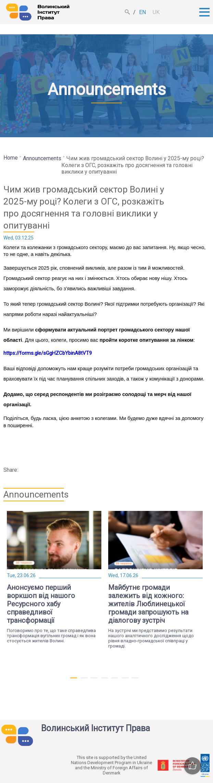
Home (10, 157)
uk (156, 12)
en (142, 12)
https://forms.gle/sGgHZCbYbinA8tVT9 (47, 353)
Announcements (42, 158)
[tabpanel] (54, 577)
